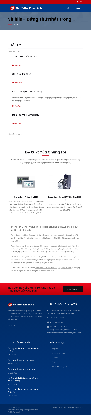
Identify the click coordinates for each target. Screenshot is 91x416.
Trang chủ (54, 352)
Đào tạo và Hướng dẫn (24, 115)
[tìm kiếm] (68, 8)
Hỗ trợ (53, 365)
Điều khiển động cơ (54, 271)
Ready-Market (78, 408)
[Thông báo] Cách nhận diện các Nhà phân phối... (24, 391)
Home (16, 24)
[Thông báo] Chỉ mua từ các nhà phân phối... (25, 352)
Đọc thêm (17, 65)
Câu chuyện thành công (25, 91)
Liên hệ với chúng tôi (36, 273)
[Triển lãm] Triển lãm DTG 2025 (20, 370)
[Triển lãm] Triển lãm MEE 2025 (20, 361)
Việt (80, 2)
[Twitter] (12, 328)
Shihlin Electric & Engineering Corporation (23, 410)
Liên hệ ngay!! (73, 292)
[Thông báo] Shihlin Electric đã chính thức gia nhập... (25, 380)
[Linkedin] (14, 328)
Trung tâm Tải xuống (23, 56)
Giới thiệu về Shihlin (58, 356)
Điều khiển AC (41, 271)
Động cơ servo (67, 271)
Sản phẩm (54, 361)
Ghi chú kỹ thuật (21, 74)
